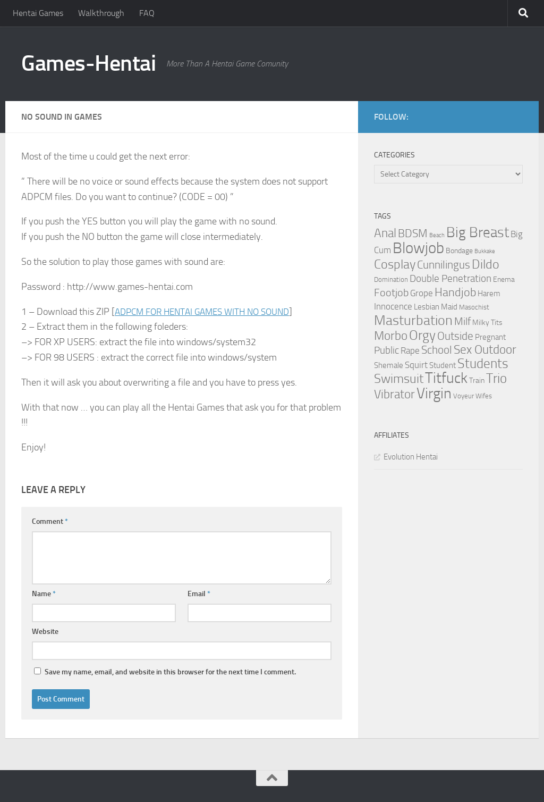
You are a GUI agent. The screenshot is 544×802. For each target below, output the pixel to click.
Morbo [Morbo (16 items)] (390, 336)
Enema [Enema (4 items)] (504, 279)
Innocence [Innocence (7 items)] (393, 306)
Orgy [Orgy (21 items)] (422, 335)
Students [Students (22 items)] (482, 363)
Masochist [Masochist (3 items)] (474, 307)
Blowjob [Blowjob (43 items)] (418, 248)
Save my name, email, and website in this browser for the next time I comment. (170, 671)
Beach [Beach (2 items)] (437, 235)
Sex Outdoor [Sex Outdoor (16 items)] (485, 349)
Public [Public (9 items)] (386, 350)
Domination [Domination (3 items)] (391, 279)
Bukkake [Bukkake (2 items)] (484, 251)
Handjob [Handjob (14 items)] (455, 292)
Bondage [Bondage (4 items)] (459, 250)
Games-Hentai (88, 63)
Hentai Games (38, 13)
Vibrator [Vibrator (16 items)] (394, 394)
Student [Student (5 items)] (442, 365)
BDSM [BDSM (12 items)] (413, 233)
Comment (50, 521)
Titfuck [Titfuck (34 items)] (446, 378)
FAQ (147, 13)
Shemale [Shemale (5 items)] (388, 365)
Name (44, 593)
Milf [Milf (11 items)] (462, 321)
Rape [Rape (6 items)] (410, 351)
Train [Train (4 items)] (476, 380)
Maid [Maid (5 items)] (449, 307)
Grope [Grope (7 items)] (421, 293)
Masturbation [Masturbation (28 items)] (413, 320)
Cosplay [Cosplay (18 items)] (394, 264)
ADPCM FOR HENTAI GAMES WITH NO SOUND (208, 312)
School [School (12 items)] (436, 350)
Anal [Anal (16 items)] (385, 233)
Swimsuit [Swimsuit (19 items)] (398, 378)
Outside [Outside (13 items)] (455, 335)
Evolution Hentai (411, 457)
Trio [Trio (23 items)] (496, 378)
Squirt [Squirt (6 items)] (416, 365)
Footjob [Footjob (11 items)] (391, 292)
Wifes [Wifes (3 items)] (483, 396)
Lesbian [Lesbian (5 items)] (426, 307)
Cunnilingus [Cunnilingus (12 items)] (443, 264)
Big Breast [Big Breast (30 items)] (477, 232)
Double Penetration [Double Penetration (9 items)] (450, 278)
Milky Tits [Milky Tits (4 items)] (487, 322)
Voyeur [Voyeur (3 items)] (463, 396)
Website (45, 631)
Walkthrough (101, 13)
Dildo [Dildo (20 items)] (485, 264)
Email (199, 593)
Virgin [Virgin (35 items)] (434, 393)
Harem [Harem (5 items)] (489, 293)
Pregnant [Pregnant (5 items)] (490, 337)
